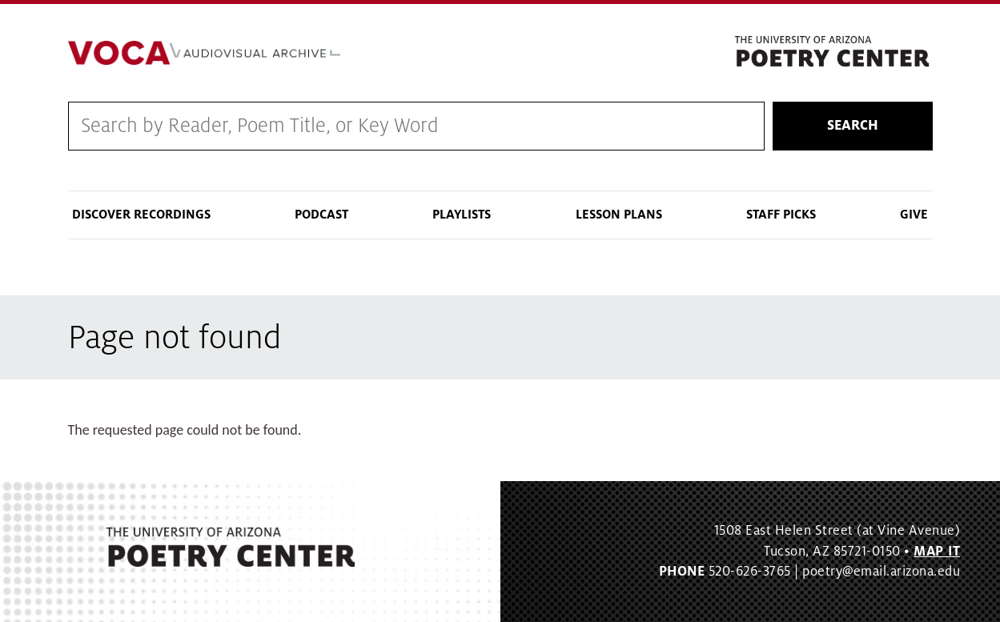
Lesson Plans (619, 214)
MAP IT (937, 551)
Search (852, 125)
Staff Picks (781, 214)
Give (914, 214)
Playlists (461, 214)
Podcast (321, 214)
